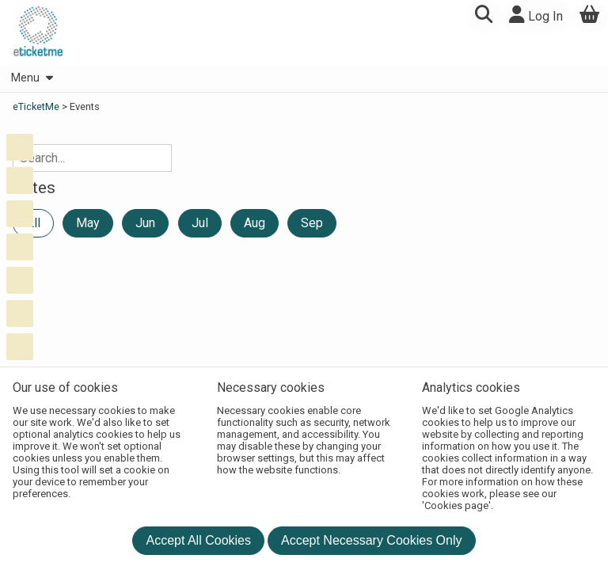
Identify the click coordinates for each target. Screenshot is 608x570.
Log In (536, 15)
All (33, 222)
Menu (31, 78)
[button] (483, 16)
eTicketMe (37, 106)
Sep (312, 222)
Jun (145, 222)
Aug (254, 222)
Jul (200, 222)
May (88, 222)
